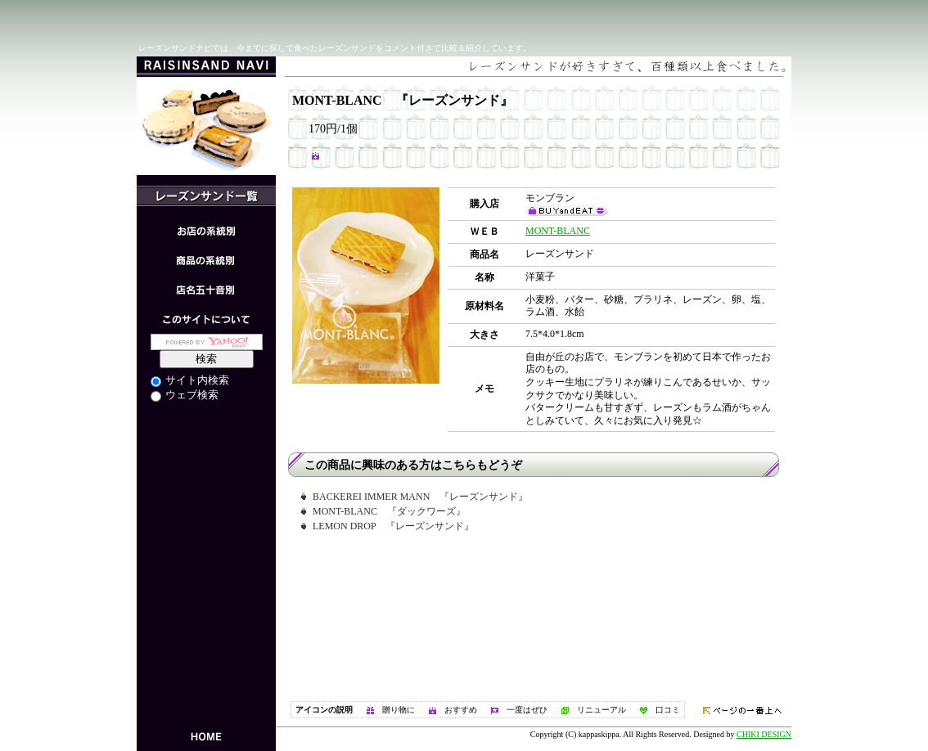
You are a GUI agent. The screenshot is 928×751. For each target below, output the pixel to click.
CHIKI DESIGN (764, 734)
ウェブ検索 (184, 395)
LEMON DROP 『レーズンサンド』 (393, 526)
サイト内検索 (190, 380)
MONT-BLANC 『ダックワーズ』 (389, 511)
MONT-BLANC (557, 230)
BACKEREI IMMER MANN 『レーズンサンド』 (420, 496)
